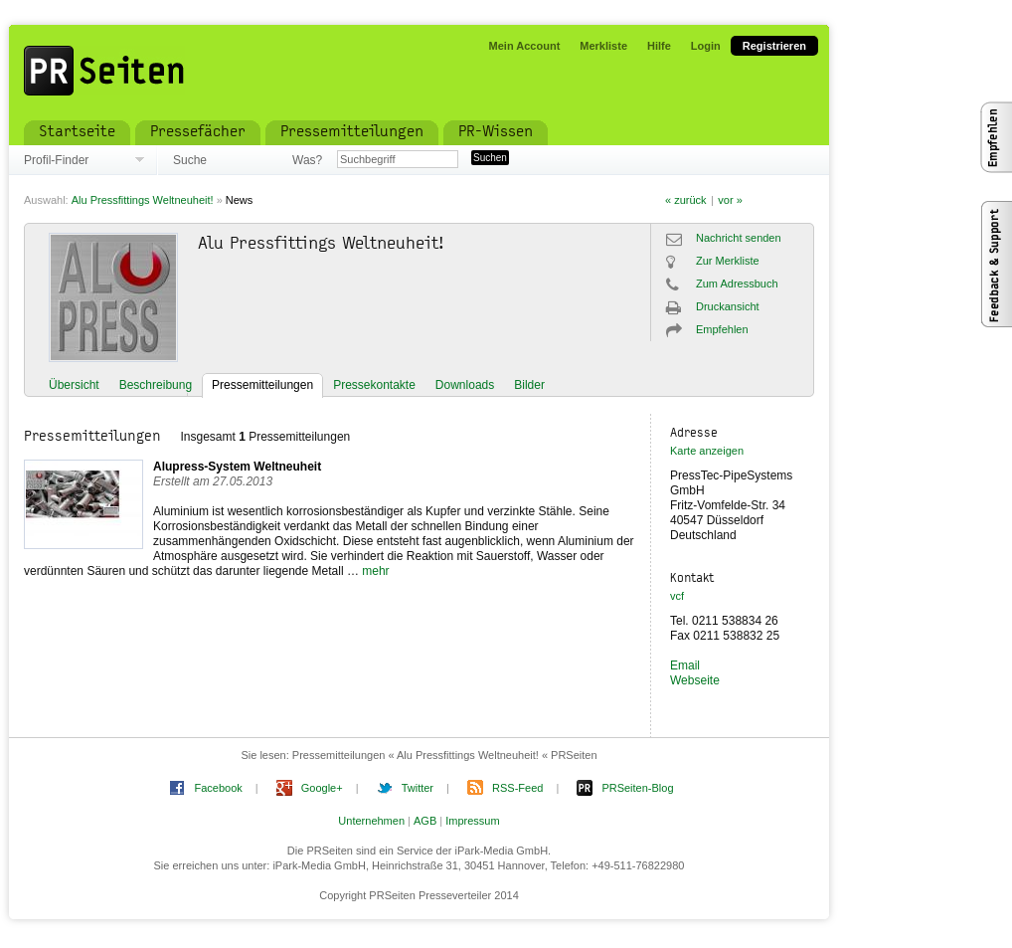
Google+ (322, 788)
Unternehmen (371, 821)
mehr (375, 571)
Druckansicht (727, 306)
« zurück (686, 200)
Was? (307, 160)
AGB (425, 821)
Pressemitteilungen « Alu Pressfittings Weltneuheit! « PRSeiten (444, 755)
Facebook (218, 788)
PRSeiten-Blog (637, 788)
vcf (677, 596)
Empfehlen (722, 329)
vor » (730, 200)
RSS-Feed (517, 788)
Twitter (417, 788)
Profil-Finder (56, 160)
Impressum (472, 821)
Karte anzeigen (707, 451)
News (239, 200)
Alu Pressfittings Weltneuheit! (143, 200)
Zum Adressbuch (737, 283)
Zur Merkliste (727, 261)
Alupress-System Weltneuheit (237, 467)
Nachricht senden (738, 238)
